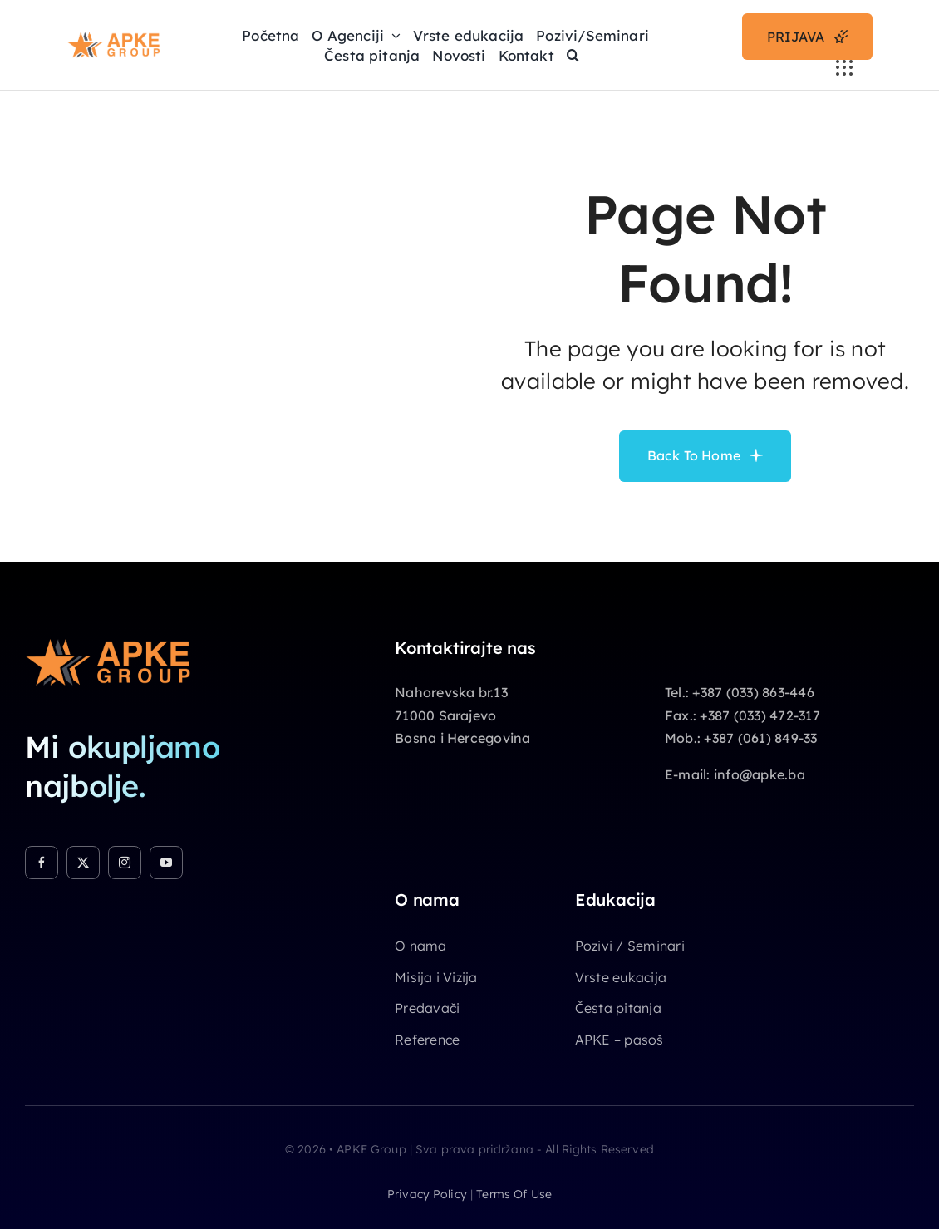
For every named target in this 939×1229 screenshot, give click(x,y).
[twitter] (83, 862)
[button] (573, 55)
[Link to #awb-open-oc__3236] (844, 68)
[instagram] (124, 862)
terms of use (514, 1194)
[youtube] (166, 862)
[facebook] (41, 862)
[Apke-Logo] (113, 38)
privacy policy (427, 1194)
